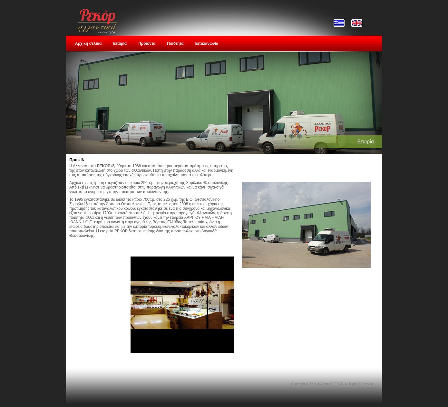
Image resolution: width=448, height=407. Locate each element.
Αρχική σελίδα (88, 43)
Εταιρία (120, 43)
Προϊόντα (146, 43)
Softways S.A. (364, 389)
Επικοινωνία (207, 43)
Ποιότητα (175, 43)
